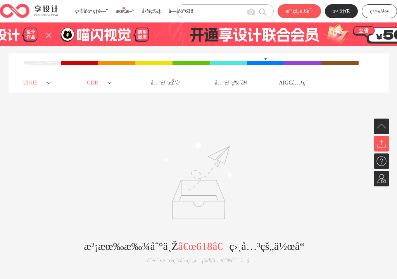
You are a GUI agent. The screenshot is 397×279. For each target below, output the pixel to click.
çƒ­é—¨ (100, 11)
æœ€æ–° (125, 11)
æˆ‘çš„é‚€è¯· (299, 11)
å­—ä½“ (177, 11)
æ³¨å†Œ (341, 11)
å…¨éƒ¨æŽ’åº (168, 83)
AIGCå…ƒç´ (294, 83)
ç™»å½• (379, 11)
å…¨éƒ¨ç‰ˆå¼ (233, 83)
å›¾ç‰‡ (151, 11)
